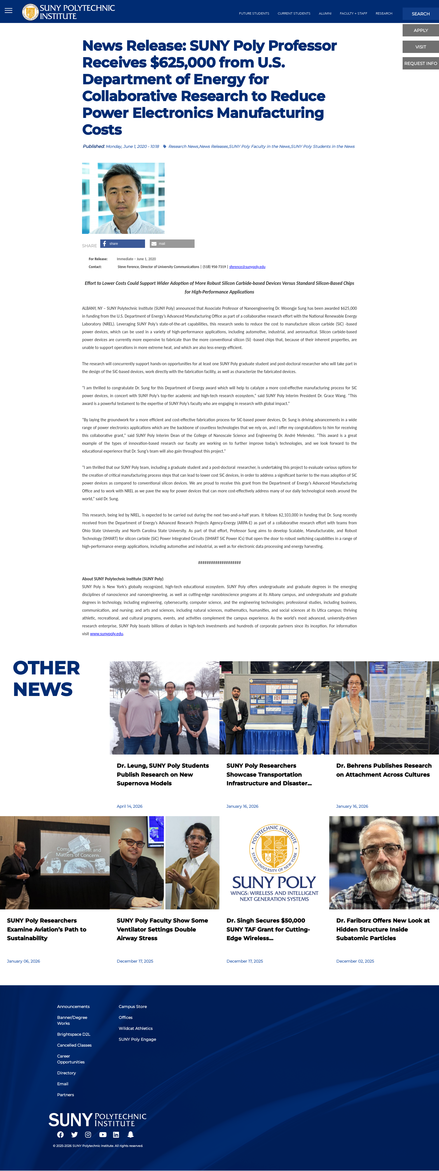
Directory (66, 1072)
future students (254, 13)
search (421, 14)
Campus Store (133, 1006)
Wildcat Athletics (136, 1028)
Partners (65, 1094)
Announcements (73, 1006)
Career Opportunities (71, 1059)
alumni (325, 13)
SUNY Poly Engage (137, 1039)
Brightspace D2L (73, 1034)
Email (62, 1083)
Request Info (420, 63)
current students (294, 13)
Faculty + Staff (353, 13)
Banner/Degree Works (72, 1020)
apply (421, 30)
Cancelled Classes (74, 1045)
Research (384, 13)
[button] (122, 243)
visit (420, 47)
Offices (125, 1017)
